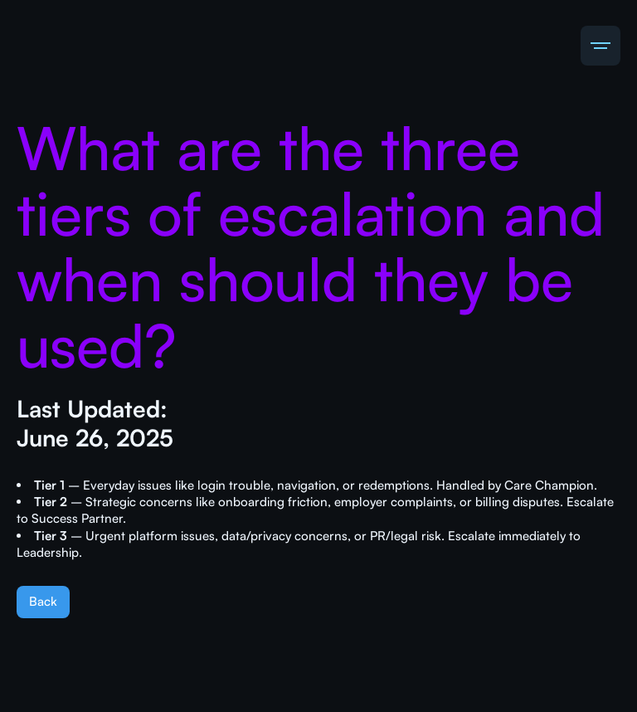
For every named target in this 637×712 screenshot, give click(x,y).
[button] (600, 46)
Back (43, 601)
